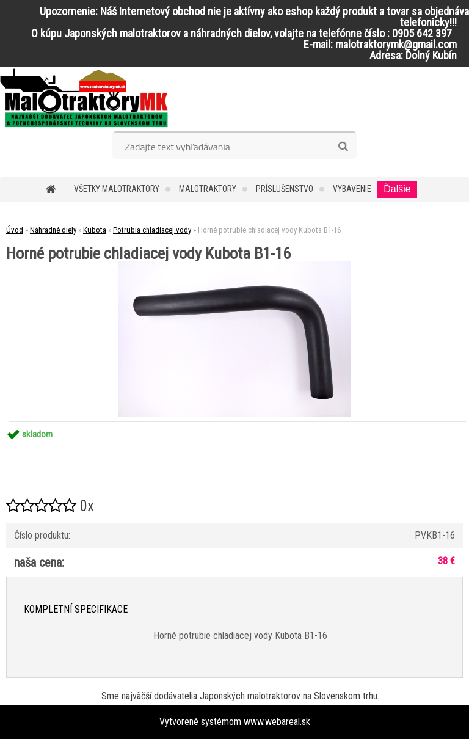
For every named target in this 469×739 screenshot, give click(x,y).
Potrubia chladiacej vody (152, 230)
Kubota (94, 230)
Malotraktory (207, 189)
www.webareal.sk (277, 721)
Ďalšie (397, 189)
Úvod (14, 230)
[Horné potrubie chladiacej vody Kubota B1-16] (234, 266)
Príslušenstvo (284, 189)
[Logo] (84, 97)
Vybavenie (352, 189)
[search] (343, 146)
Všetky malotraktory (116, 189)
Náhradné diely (53, 230)
